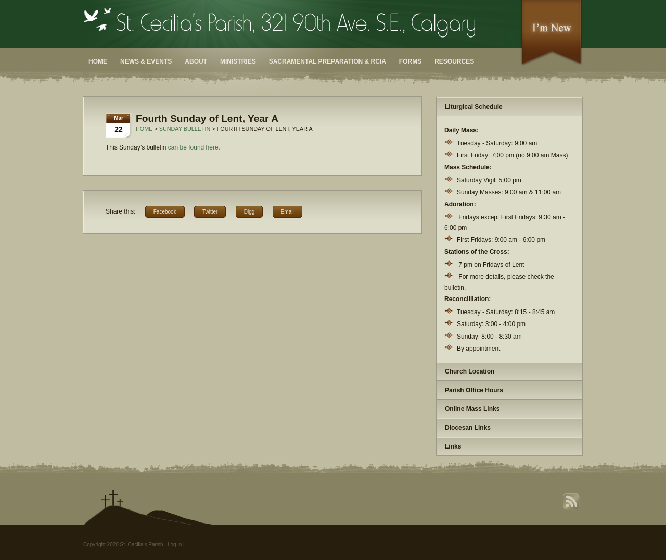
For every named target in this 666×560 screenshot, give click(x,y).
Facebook (164, 212)
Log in (175, 544)
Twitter (209, 212)
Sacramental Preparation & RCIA (327, 61)
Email (287, 212)
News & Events (146, 61)
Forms (410, 61)
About (196, 61)
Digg (249, 212)
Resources (454, 61)
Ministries (238, 61)
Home (97, 61)
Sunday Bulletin (185, 129)
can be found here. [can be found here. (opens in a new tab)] (194, 147)
